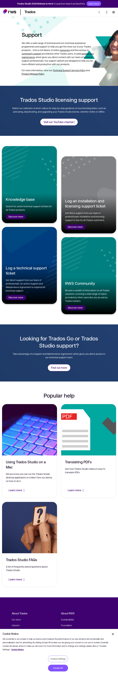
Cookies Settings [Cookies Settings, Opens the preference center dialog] (58, 658)
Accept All (58, 667)
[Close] (112, 634)
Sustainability (67, 619)
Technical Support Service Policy (69, 70)
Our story (16, 619)
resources (65, 50)
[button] (10, 11)
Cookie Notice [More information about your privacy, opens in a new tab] (17, 649)
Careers (16, 625)
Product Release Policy (33, 73)
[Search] (100, 12)
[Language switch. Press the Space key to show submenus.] (106, 12)
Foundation (66, 625)
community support (31, 53)
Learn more (94, 3)
